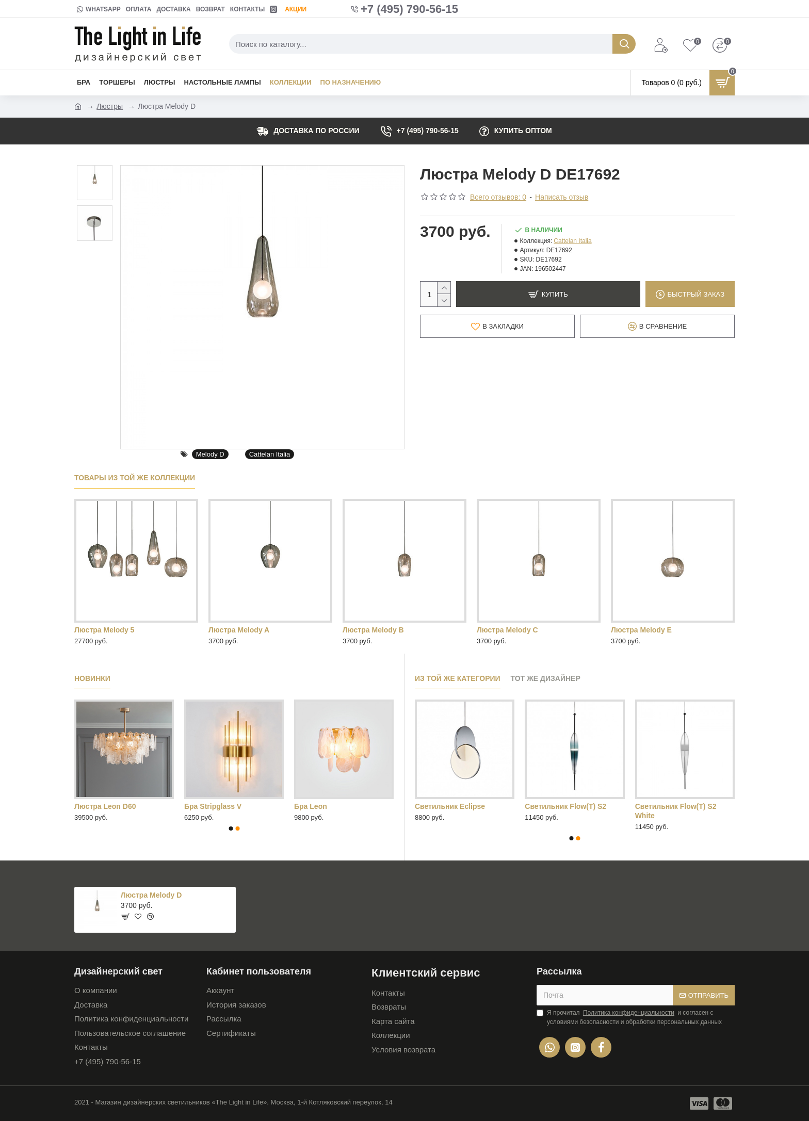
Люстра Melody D (151, 895)
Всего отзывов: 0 (498, 197)
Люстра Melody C (507, 630)
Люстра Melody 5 (104, 630)
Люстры (109, 106)
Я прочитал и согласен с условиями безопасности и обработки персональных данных (629, 1017)
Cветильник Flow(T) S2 (565, 806)
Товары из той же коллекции (134, 478)
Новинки (92, 678)
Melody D (210, 454)
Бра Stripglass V (212, 806)
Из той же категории (457, 678)
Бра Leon (310, 806)
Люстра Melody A (238, 630)
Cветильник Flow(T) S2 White (676, 811)
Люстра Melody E (641, 630)
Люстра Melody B (373, 630)
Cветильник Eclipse (450, 806)
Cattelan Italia (269, 454)
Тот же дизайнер (545, 678)
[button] (231, 828)
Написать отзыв (561, 197)
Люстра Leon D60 (105, 806)
